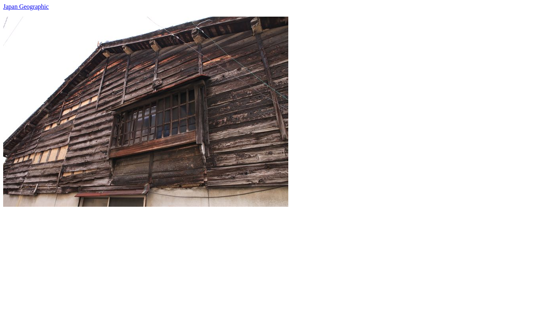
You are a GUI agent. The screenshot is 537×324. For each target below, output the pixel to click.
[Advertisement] (240, 262)
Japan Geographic (26, 6)
